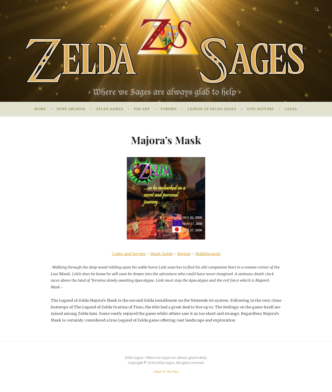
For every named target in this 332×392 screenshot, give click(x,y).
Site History (260, 109)
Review (184, 254)
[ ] (166, 371)
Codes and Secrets (129, 254)
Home (40, 109)
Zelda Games (109, 109)
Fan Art (142, 109)
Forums (169, 109)
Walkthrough (207, 254)
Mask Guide (161, 254)
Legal (291, 109)
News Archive (71, 109)
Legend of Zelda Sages (211, 109)
